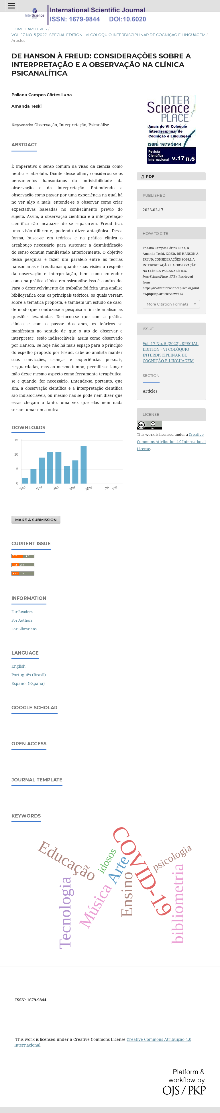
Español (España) (28, 683)
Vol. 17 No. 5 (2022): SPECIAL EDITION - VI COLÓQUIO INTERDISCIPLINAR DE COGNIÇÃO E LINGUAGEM (108, 34)
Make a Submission (36, 519)
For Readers (22, 611)
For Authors (22, 620)
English (18, 666)
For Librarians (24, 628)
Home (17, 29)
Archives (37, 29)
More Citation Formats (167, 304)
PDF (149, 176)
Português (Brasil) (28, 674)
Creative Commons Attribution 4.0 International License (171, 441)
